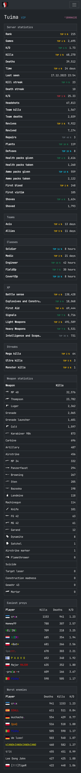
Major (19, 665)
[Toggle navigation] (74, 4)
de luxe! (17, 738)
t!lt (9, 751)
